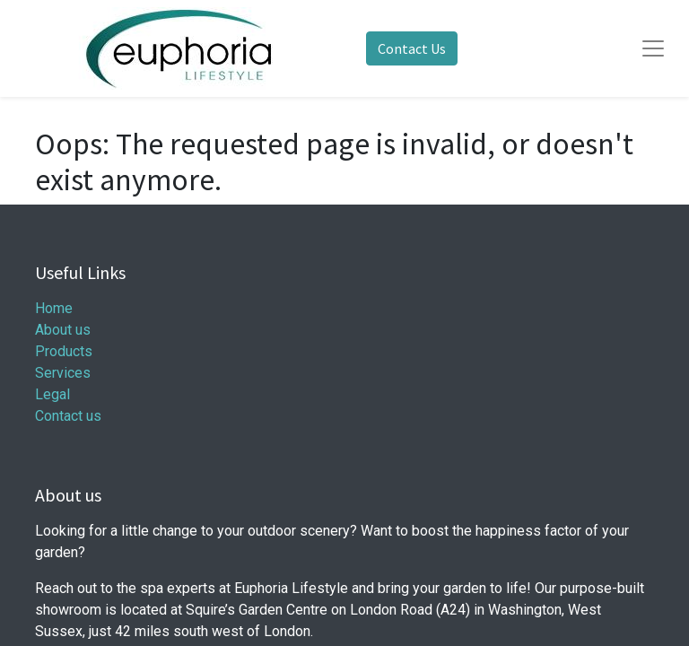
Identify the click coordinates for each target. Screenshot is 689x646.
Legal (52, 394)
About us (63, 329)
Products (63, 351)
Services (63, 372)
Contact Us (412, 48)
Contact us (68, 415)
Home (54, 308)
